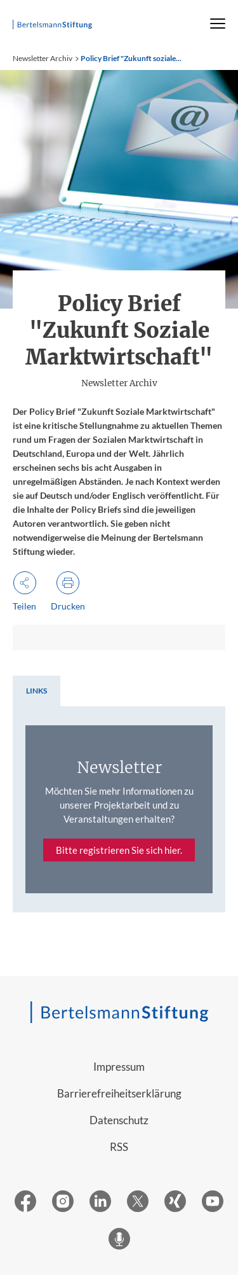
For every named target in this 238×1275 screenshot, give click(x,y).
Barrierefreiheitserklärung (119, 1093)
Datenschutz (119, 1120)
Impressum (119, 1066)
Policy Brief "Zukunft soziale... (131, 58)
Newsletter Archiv (42, 58)
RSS (119, 1146)
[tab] (36, 691)
